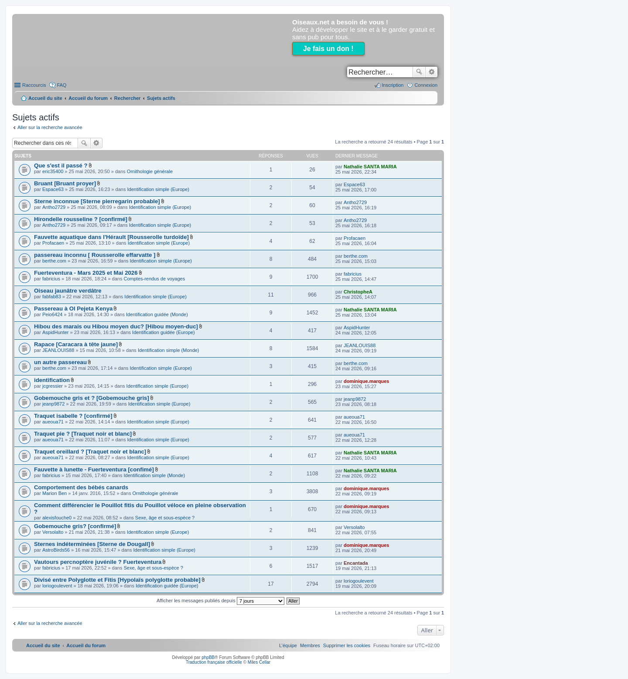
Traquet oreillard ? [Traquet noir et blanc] (90, 451)
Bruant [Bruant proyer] (65, 183)
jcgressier (52, 386)
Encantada (356, 563)
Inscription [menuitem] (392, 85)
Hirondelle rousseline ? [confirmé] (80, 219)
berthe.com (54, 260)
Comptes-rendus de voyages (154, 278)
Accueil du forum (88, 98)
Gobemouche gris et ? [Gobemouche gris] (91, 398)
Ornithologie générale (150, 171)
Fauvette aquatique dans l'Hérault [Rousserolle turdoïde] (111, 237)
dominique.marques (366, 381)
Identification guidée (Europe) (163, 332)
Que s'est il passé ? (61, 165)
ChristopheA (358, 291)
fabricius (51, 278)
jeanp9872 (53, 403)
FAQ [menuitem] (61, 85)
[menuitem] (346, 645)
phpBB (208, 657)
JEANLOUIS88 (58, 350)
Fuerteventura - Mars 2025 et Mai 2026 (86, 273)
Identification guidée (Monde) (157, 314)
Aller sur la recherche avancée (49, 127)
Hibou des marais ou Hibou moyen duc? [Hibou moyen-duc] (116, 326)
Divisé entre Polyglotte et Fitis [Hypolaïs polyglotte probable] (117, 580)
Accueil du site (45, 98)
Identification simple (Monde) (168, 350)
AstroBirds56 (56, 550)
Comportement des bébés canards (81, 487)
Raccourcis (34, 85)
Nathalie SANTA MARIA (370, 166)
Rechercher (419, 72)
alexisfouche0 (57, 517)
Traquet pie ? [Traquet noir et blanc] (83, 433)
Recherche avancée (431, 72)
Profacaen (53, 243)
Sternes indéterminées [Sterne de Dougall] (92, 544)
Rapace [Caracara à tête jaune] (76, 344)
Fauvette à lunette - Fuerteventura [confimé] (94, 469)
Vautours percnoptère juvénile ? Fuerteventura (97, 562)
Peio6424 (52, 314)
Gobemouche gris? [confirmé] (75, 526)
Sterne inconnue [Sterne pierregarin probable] (97, 201)
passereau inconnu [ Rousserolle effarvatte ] (94, 255)
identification (52, 380)
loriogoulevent (57, 585)
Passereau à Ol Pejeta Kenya (73, 308)
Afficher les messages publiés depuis (220, 600)
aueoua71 (53, 421)
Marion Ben (54, 493)
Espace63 (53, 189)
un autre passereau (60, 362)
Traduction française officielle (214, 662)
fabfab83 (51, 296)
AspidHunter (55, 332)
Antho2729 (53, 207)
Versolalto (52, 532)
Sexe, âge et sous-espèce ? (165, 517)
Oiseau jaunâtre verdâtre (68, 290)
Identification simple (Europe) (158, 189)
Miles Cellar (259, 662)
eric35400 (52, 171)
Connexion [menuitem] (425, 85)
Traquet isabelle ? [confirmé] (73, 416)
